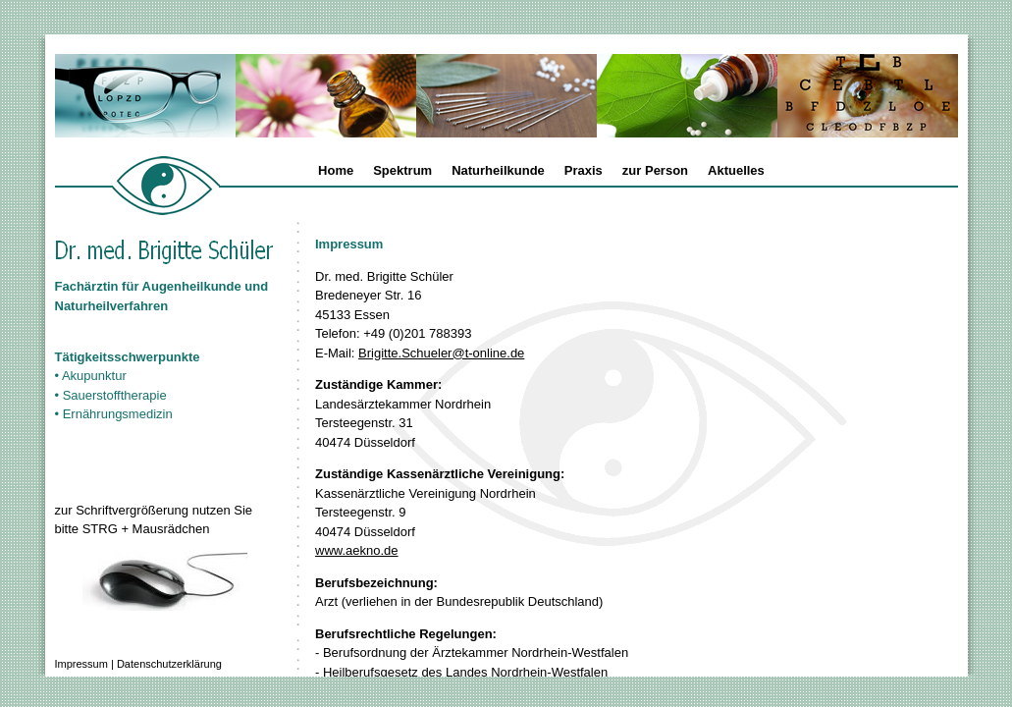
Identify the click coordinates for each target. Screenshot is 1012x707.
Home (335, 170)
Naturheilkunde (498, 170)
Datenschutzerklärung (169, 664)
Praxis (583, 170)
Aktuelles (736, 170)
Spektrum (402, 170)
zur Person (655, 170)
